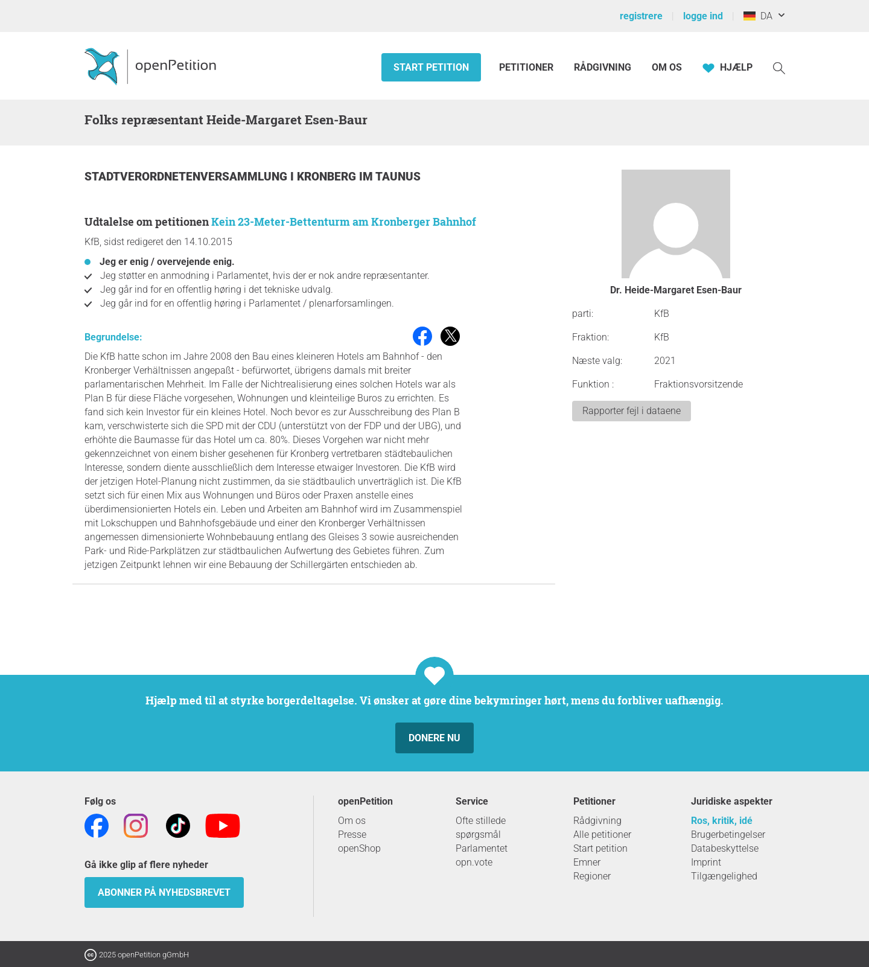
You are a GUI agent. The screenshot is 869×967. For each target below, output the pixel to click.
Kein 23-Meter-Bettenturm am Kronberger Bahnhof (343, 221)
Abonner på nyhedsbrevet (164, 892)
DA (757, 16)
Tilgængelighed (724, 876)
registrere (641, 16)
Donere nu (434, 738)
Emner (586, 862)
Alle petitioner (602, 834)
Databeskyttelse (725, 848)
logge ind (703, 16)
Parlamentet (482, 848)
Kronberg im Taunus (359, 177)
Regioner (592, 876)
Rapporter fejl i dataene (631, 410)
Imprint (706, 862)
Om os (667, 67)
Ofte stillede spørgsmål (481, 827)
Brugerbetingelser (728, 834)
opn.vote (474, 862)
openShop (359, 848)
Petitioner (527, 67)
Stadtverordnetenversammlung (187, 177)
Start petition (431, 67)
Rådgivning (602, 67)
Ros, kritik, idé (722, 820)
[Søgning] (779, 67)
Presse (352, 834)
